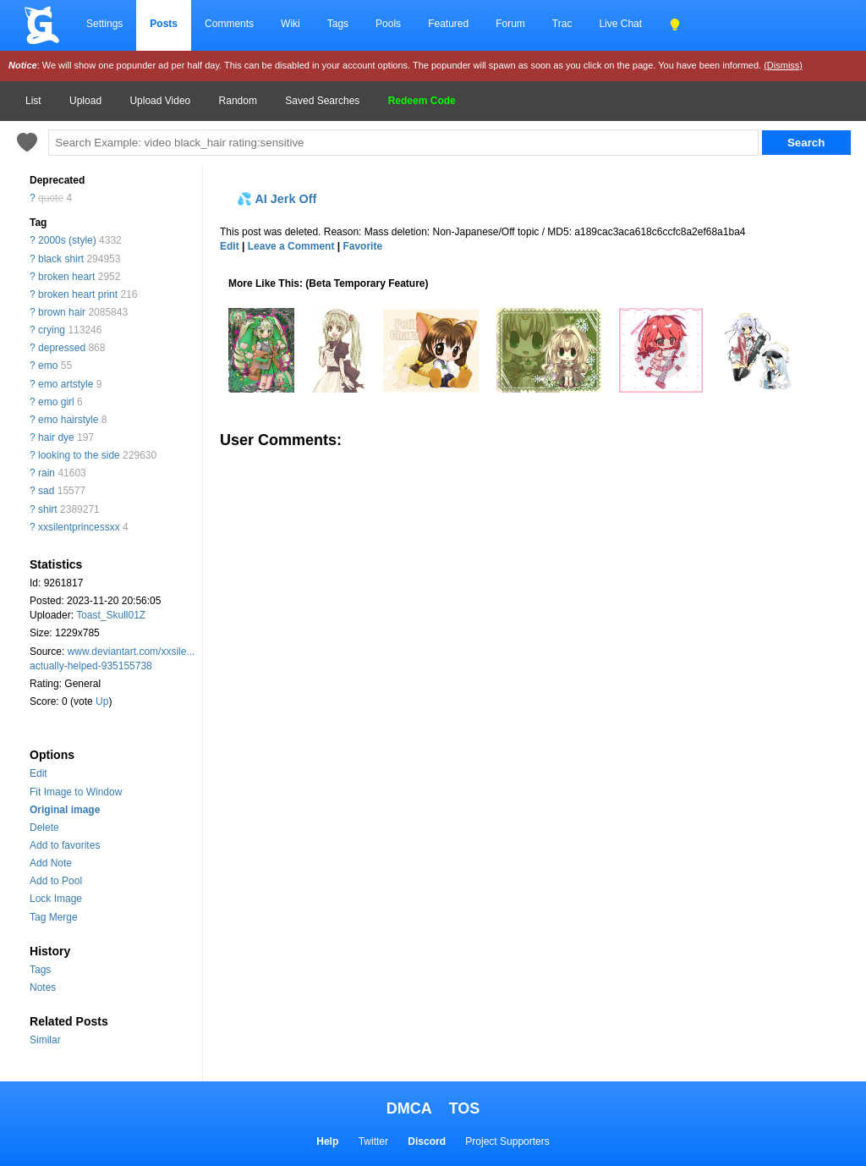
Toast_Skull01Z (110, 615)
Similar (45, 1040)
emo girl (56, 402)
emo (48, 365)
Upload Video (159, 101)
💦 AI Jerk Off (276, 199)
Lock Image (56, 899)
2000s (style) (67, 240)
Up (102, 701)
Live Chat (620, 24)
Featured (448, 24)
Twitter (373, 1141)
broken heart (66, 277)
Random (238, 101)
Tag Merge (54, 917)
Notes (43, 987)
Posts (164, 24)
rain (46, 473)
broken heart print (78, 294)
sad (46, 491)
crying (51, 330)
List (33, 101)
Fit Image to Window (76, 792)
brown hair (61, 312)
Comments (229, 24)
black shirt (61, 259)
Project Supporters (507, 1141)
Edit (38, 773)
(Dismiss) (783, 65)
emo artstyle (65, 384)
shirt (48, 509)
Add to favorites (65, 845)
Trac (562, 24)
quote (50, 198)
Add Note (51, 863)
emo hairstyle (68, 420)
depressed (61, 348)
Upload (85, 101)
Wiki (290, 24)
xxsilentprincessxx (79, 527)
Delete (44, 827)
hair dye (56, 437)
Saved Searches (322, 101)
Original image (65, 810)
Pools (388, 24)
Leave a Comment (291, 246)
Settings (104, 24)
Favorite (362, 246)
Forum (510, 24)
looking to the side (79, 455)
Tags (337, 24)
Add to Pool (56, 881)
